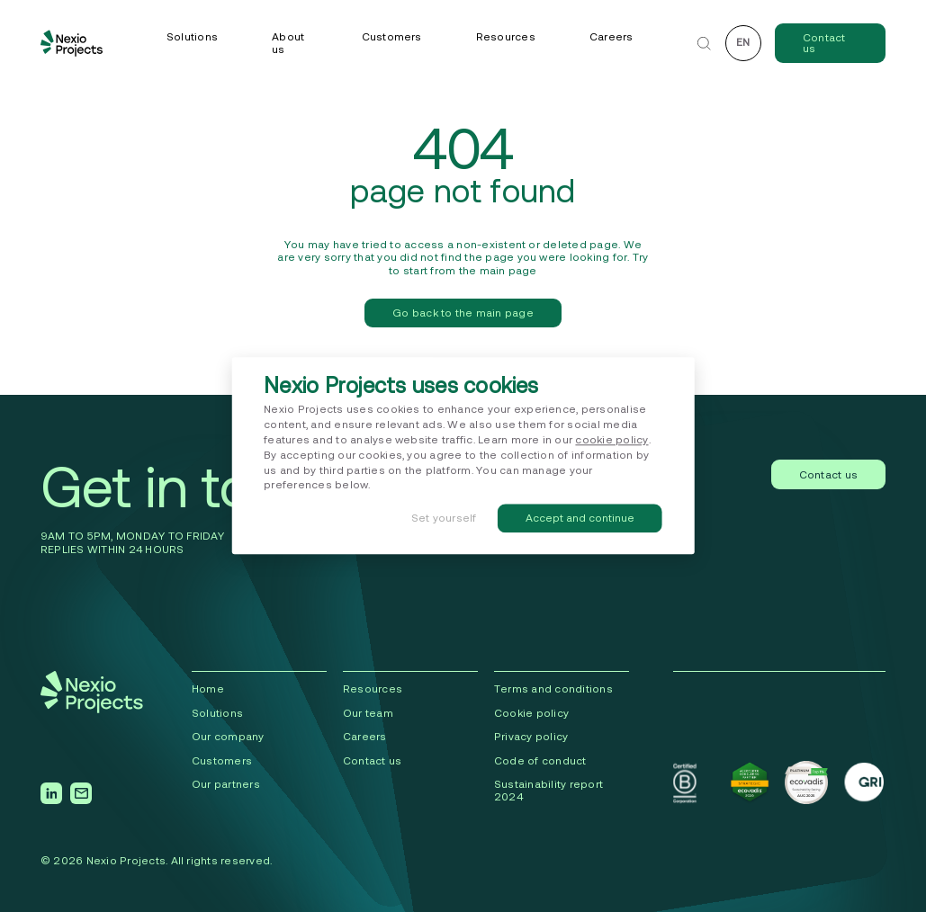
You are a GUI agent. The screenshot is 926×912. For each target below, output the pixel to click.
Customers (392, 36)
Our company (228, 736)
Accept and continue (580, 518)
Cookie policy (531, 713)
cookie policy (611, 439)
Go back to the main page (463, 312)
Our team (368, 713)
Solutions (192, 36)
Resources (505, 36)
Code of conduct (540, 760)
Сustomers (222, 760)
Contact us (824, 42)
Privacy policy (531, 736)
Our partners (226, 784)
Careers (611, 36)
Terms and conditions (553, 688)
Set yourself (444, 518)
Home (208, 688)
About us (288, 43)
